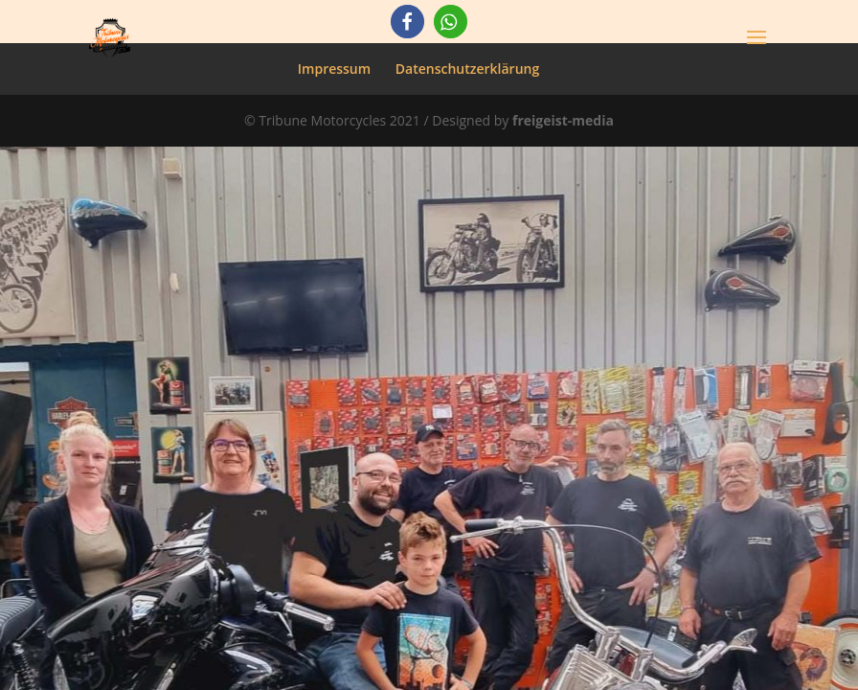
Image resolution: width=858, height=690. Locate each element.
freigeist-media (563, 120)
